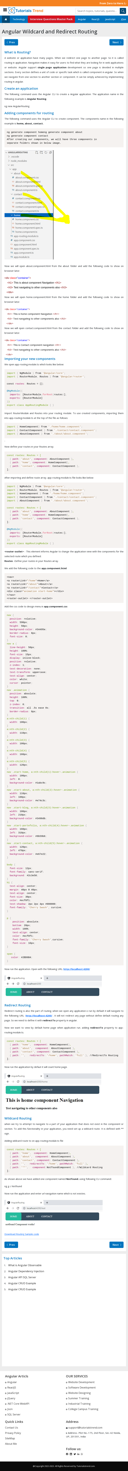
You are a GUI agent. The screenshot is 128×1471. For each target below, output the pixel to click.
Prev (10, 42)
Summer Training (77, 1398)
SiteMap (10, 1438)
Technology (19, 19)
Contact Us (11, 1427)
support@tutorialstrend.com (85, 1427)
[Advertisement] (64, 1328)
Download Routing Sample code (21, 1234)
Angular (82, 19)
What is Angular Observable (25, 1265)
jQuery (10, 1398)
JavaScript (110, 19)
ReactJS (95, 19)
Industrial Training (78, 1403)
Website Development (80, 1382)
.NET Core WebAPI (17, 1403)
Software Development (81, 1387)
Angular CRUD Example (22, 1283)
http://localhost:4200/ (76, 969)
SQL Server (12, 1414)
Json (9, 1409)
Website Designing (78, 1393)
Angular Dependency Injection (26, 1271)
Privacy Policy (13, 1433)
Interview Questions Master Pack (51, 19)
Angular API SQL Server (22, 1277)
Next (117, 42)
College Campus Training (82, 1409)
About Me (11, 1443)
